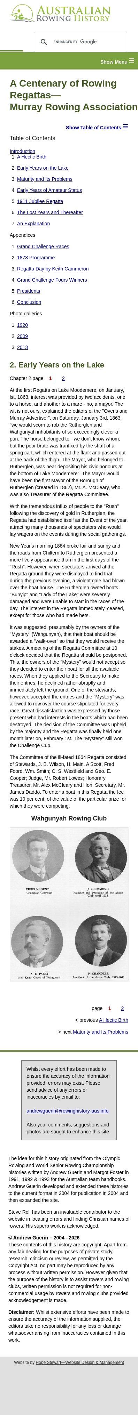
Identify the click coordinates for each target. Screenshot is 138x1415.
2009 (22, 336)
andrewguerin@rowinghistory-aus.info (67, 1111)
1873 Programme (36, 257)
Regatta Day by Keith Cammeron (53, 269)
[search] (79, 42)
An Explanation (33, 223)
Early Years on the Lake (43, 168)
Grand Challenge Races (43, 246)
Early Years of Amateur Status (49, 190)
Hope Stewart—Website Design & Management (80, 1362)
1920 (22, 325)
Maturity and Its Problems (44, 179)
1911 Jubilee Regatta (40, 201)
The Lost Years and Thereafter (50, 212)
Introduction (22, 151)
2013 (22, 347)
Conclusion (29, 302)
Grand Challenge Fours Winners (52, 280)
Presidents (28, 291)
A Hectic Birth (31, 157)
